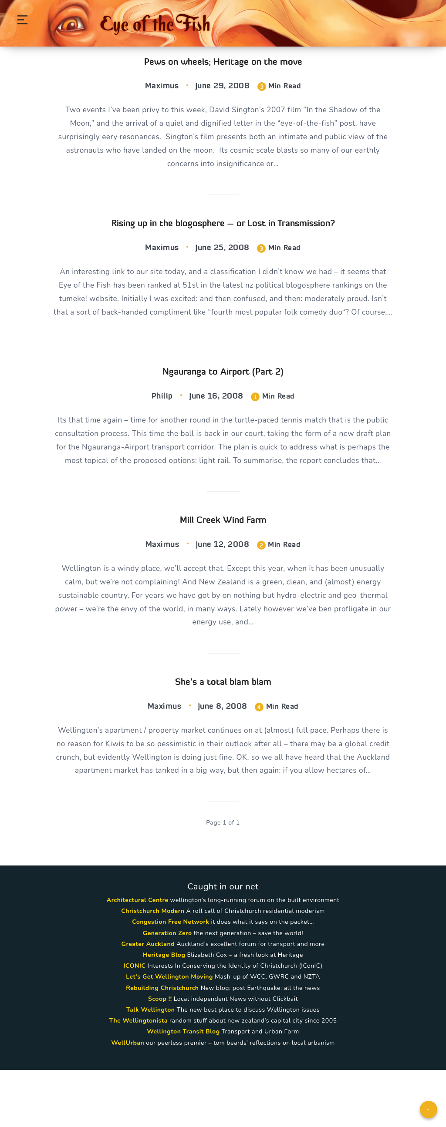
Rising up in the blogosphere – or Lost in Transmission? (223, 226)
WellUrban (127, 1100)
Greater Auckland (148, 1001)
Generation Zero (167, 990)
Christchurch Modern (152, 968)
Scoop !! (160, 1056)
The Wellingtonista (138, 1078)
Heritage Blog (164, 1012)
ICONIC (134, 1023)
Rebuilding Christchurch (162, 1045)
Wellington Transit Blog (183, 1089)
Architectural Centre (138, 957)
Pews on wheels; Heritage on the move (223, 61)
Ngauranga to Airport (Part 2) (223, 391)
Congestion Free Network (170, 979)
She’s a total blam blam (223, 721)
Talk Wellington (150, 1067)
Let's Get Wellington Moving (169, 1034)
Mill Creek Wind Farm (223, 556)
